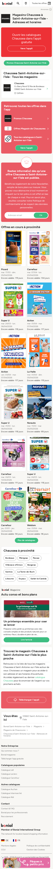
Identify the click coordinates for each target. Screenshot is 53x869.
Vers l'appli (26, 48)
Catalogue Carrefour (10, 778)
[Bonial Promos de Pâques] (26, 863)
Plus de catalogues (26, 540)
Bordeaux (9, 558)
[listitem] (13, 255)
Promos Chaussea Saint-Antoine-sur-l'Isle (26, 63)
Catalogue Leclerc (9, 774)
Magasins (38, 727)
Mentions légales (8, 846)
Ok (40, 215)
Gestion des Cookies (36, 849)
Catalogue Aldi (7, 797)
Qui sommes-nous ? (10, 751)
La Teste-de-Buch (25, 572)
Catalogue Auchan (9, 789)
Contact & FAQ (7, 808)
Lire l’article (26, 640)
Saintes (9, 572)
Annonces (46, 9)
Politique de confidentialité (38, 846)
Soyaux (22, 579)
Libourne (9, 579)
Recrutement (7, 816)
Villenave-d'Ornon (14, 565)
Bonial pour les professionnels (14, 812)
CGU (3, 849)
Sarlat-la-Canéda (38, 579)
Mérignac (23, 558)
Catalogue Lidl (7, 770)
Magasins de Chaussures (15, 730)
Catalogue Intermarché (11, 793)
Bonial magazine (8, 755)
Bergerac (31, 565)
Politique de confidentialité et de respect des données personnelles (27, 204)
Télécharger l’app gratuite (12, 758)
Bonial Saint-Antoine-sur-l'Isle (17, 727)
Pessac (36, 558)
